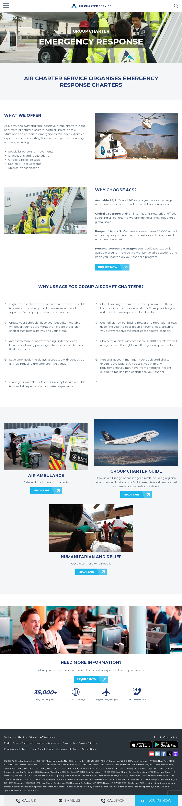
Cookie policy (70, 742)
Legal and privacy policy (48, 742)
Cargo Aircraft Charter (68, 748)
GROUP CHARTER (91, 31)
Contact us (9, 737)
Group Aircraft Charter (42, 748)
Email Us (69, 800)
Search (176, 6)
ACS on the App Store (141, 744)
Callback (112, 801)
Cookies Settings (87, 742)
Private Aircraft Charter (16, 748)
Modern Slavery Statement (18, 742)
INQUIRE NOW (107, 267)
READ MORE (41, 490)
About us (22, 737)
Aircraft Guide (89, 748)
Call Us (26, 801)
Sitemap (33, 737)
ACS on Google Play (165, 744)
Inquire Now (156, 801)
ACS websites (47, 737)
